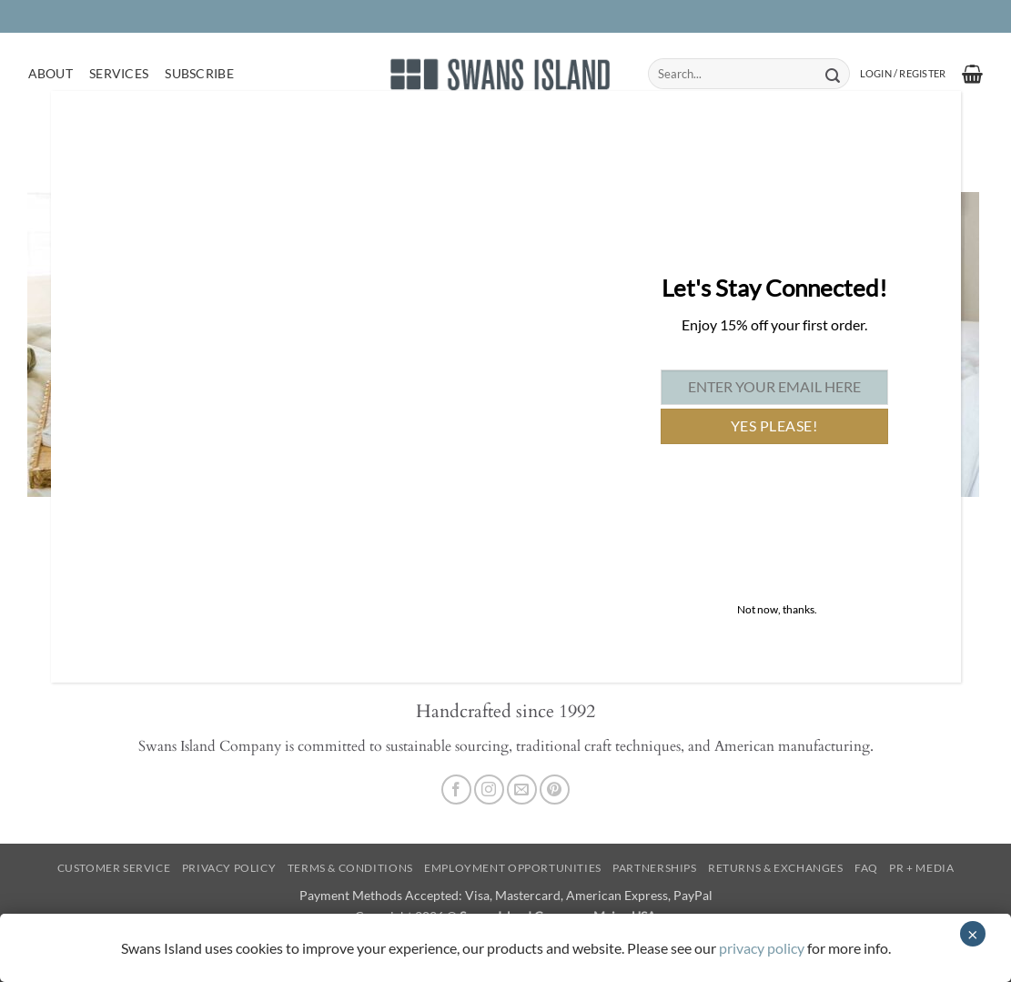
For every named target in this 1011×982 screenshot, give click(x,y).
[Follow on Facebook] (456, 789)
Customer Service (114, 868)
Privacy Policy (229, 868)
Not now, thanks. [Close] (777, 609)
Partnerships (654, 868)
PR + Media (921, 868)
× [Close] (972, 934)
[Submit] (833, 73)
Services (118, 73)
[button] (902, 73)
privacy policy (761, 948)
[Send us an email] (522, 789)
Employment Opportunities (513, 868)
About (50, 73)
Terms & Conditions (350, 868)
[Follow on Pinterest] (555, 789)
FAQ (866, 868)
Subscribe (199, 73)
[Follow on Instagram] (489, 789)
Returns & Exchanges (776, 868)
